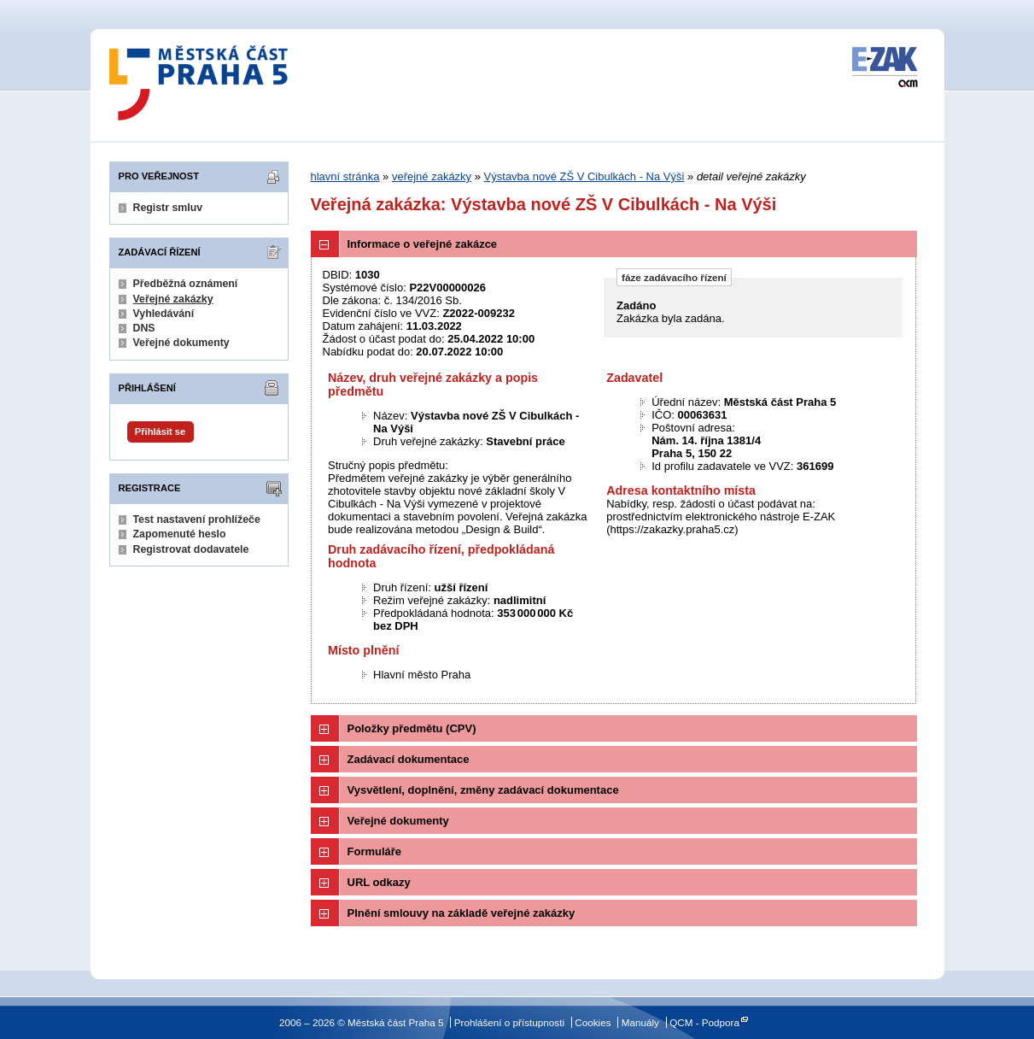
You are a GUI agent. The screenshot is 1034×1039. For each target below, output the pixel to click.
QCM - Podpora (704, 1022)
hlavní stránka (345, 176)
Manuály (640, 1022)
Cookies (592, 1022)
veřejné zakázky (431, 176)
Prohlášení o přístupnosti (509, 1022)
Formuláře (375, 851)
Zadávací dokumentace (409, 759)
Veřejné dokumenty (181, 343)
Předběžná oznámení (185, 284)
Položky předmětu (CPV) (412, 728)
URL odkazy (379, 882)
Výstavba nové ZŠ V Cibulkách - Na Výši (584, 176)
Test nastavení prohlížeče (196, 519)
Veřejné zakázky (173, 299)
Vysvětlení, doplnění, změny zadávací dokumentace (483, 790)
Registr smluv (168, 208)
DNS (144, 328)
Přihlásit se (160, 431)
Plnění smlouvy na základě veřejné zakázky (461, 913)
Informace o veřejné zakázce (423, 244)
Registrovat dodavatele (191, 549)
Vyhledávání (164, 314)
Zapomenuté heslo (179, 534)
